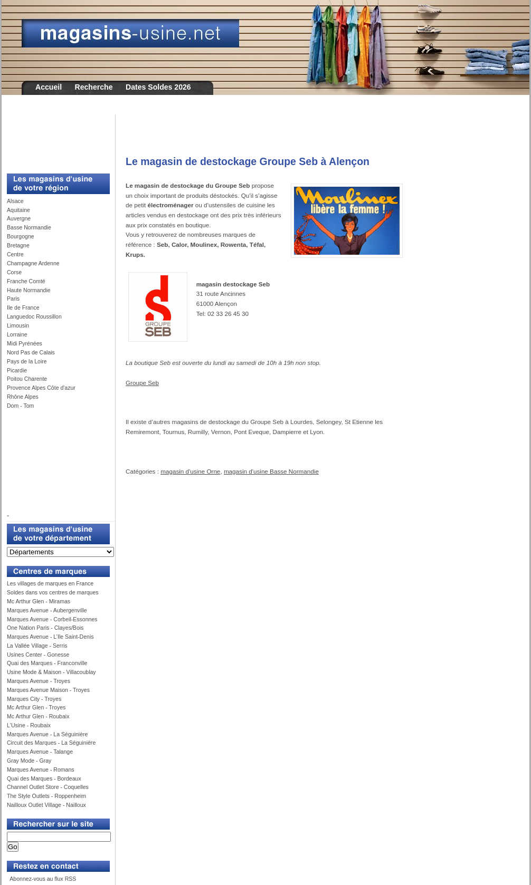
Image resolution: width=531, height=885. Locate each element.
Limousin (18, 325)
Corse (14, 272)
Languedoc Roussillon (34, 316)
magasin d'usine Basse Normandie (271, 471)
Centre (15, 254)
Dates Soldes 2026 (158, 87)
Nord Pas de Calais (31, 352)
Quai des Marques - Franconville (47, 663)
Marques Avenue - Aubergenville (47, 610)
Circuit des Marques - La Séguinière (51, 742)
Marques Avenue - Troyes (38, 681)
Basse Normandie (29, 227)
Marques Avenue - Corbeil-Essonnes (52, 619)
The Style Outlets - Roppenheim (46, 796)
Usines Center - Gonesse (38, 654)
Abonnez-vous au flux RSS (42, 879)
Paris (13, 298)
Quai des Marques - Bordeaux (44, 778)
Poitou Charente (27, 379)
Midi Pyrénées (24, 343)
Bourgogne (20, 236)
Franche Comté (26, 281)
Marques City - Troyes (34, 699)
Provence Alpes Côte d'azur (41, 387)
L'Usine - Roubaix (29, 725)
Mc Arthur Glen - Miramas (38, 601)
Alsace (15, 201)
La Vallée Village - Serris (37, 645)
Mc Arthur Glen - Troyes (36, 707)
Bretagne (18, 245)
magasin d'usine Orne (190, 471)
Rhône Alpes (23, 396)
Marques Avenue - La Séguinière (47, 734)
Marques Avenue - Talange (40, 751)
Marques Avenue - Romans (40, 769)
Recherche (94, 87)
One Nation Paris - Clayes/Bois (45, 627)
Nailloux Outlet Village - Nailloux (46, 805)
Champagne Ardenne (33, 263)
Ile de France (23, 307)
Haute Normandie (29, 290)
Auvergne (19, 218)
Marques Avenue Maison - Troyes (48, 690)
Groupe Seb (142, 382)
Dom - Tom (20, 405)
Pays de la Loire (27, 361)
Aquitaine (18, 210)
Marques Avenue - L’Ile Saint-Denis (50, 636)
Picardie (17, 370)
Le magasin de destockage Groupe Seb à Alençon (247, 161)
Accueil (48, 87)
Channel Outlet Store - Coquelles (48, 787)
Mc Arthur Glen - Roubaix (38, 716)
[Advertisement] (54, 138)
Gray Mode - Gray (29, 760)
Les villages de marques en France (50, 583)
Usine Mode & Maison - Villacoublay (51, 672)
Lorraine (17, 334)
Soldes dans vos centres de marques (53, 592)
